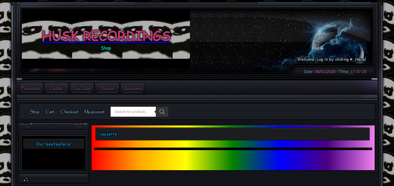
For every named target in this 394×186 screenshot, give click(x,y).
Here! (360, 59)
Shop (34, 112)
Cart (50, 112)
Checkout (69, 112)
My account (94, 112)
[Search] (162, 112)
